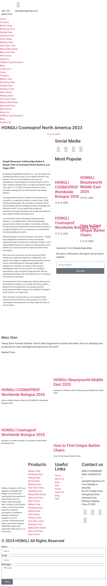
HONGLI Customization (11, 62)
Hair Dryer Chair (8, 45)
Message (5, 564)
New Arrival (5, 55)
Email (4, 555)
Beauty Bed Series (9, 49)
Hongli (12, 221)
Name (4, 547)
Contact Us (5, 69)
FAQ (57, 485)
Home (3, 19)
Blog (2, 65)
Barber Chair (6, 25)
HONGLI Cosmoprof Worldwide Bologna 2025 (23, 432)
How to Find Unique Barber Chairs (92, 230)
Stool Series (6, 39)
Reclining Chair (7, 29)
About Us (4, 59)
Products (4, 22)
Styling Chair (6, 32)
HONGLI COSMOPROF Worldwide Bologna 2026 (67, 189)
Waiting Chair (6, 42)
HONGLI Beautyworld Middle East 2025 (91, 184)
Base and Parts (7, 52)
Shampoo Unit (7, 35)
